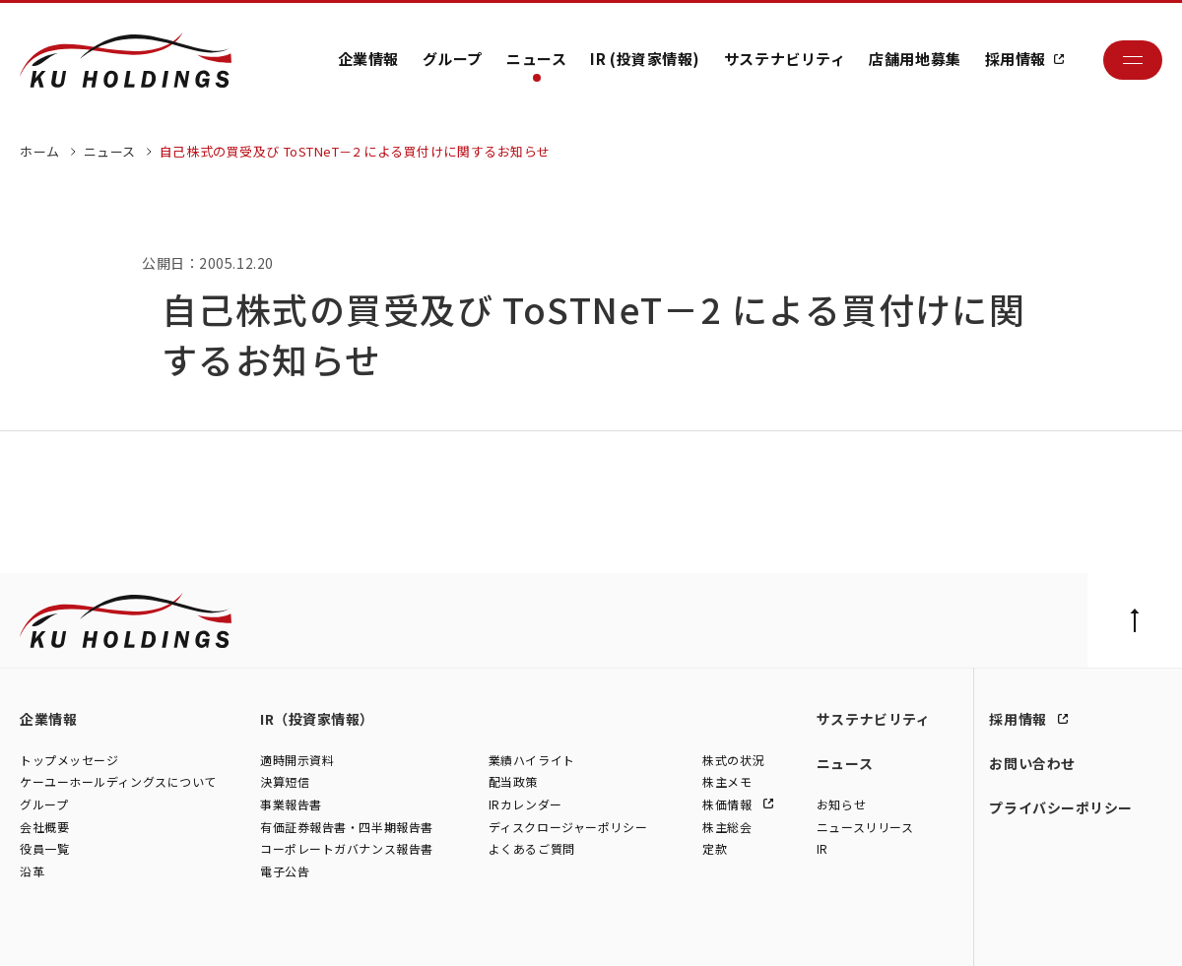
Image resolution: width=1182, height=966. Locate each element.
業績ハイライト (532, 760)
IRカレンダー (525, 805)
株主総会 (727, 827)
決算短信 (284, 783)
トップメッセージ (69, 760)
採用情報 (1015, 58)
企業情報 (368, 58)
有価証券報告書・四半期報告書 (346, 827)
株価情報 (728, 805)
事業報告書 (291, 805)
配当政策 (513, 783)
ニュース (536, 58)
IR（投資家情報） (317, 719)
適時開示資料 (297, 760)
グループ (453, 58)
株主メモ (727, 783)
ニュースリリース (865, 827)
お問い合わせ (1032, 763)
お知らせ (841, 805)
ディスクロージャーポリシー (568, 827)
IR (822, 850)
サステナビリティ (784, 58)
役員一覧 (44, 850)
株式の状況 (733, 760)
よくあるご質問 (532, 850)
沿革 (32, 872)
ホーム (40, 151)
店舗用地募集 (914, 58)
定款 (714, 850)
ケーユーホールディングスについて (118, 783)
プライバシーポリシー (1061, 807)
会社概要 (44, 827)
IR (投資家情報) (645, 58)
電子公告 (284, 872)
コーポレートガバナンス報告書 (346, 850)
